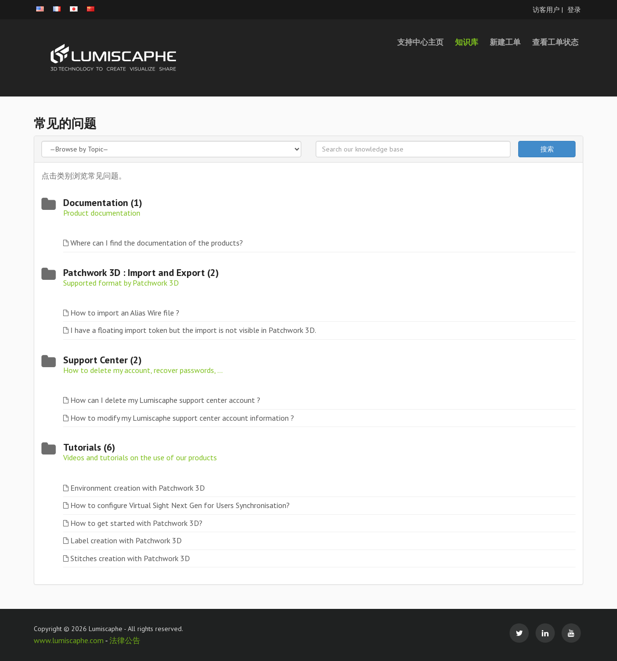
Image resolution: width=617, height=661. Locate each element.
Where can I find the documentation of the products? (156, 243)
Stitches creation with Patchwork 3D (130, 558)
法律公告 (124, 640)
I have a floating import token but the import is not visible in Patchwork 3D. (193, 330)
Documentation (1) (102, 202)
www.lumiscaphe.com (69, 640)
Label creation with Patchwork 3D (126, 540)
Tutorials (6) (89, 447)
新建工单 (505, 42)
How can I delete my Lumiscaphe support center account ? (165, 400)
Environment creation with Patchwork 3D (137, 488)
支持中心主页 (420, 42)
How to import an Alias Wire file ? (124, 312)
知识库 (466, 42)
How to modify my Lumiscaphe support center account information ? (182, 418)
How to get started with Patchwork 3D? (136, 523)
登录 (574, 9)
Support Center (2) (102, 360)
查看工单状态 (555, 42)
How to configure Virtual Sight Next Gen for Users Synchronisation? (180, 505)
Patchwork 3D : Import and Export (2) (141, 272)
